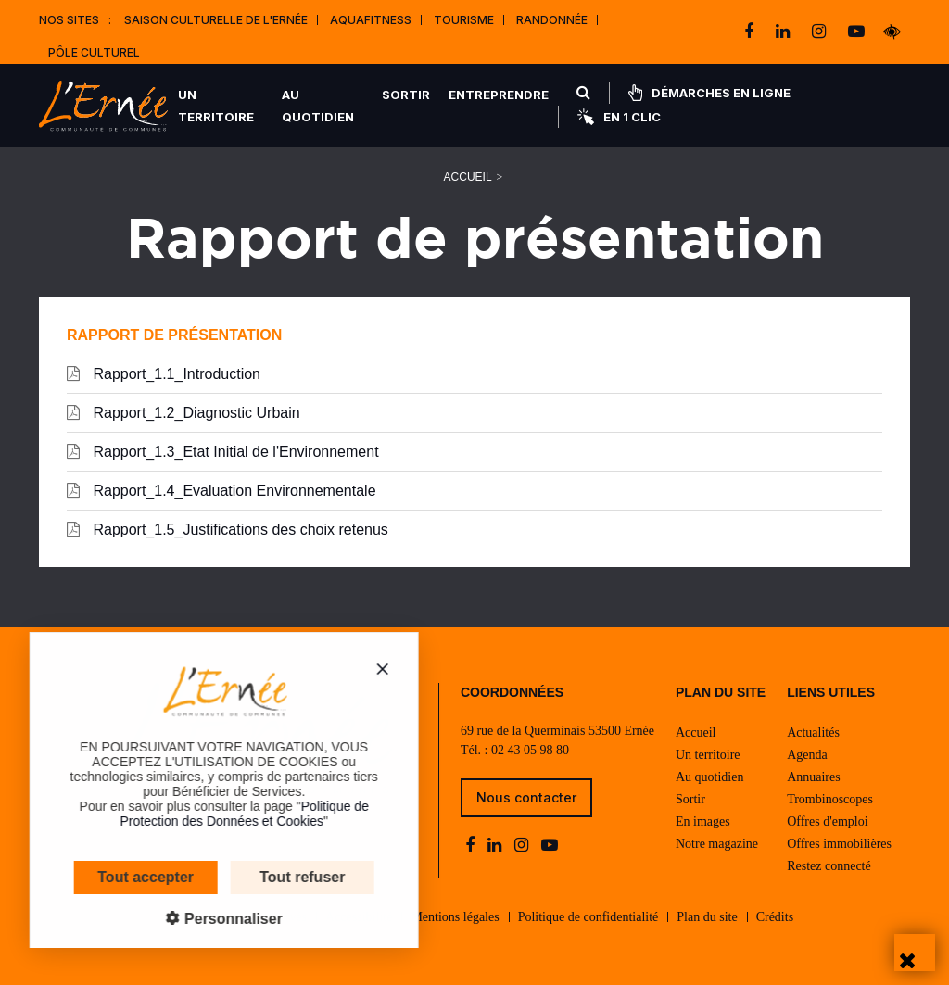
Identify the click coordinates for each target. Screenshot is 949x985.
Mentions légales (455, 917)
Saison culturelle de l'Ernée (216, 20)
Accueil (468, 177)
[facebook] (750, 31)
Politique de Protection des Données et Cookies (190, 813)
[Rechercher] (583, 93)
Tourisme (464, 20)
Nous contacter (526, 797)
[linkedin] (784, 31)
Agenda (807, 755)
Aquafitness (370, 20)
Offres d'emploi (827, 821)
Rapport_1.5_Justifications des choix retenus (227, 529)
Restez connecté (829, 866)
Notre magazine (717, 844)
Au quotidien (318, 105)
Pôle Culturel (94, 52)
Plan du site (707, 917)
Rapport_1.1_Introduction (163, 373)
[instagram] (820, 31)
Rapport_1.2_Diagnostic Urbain (183, 412)
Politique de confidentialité (588, 917)
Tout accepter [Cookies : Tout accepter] (92, 877)
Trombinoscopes (830, 799)
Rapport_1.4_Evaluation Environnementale (221, 490)
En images (703, 821)
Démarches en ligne (709, 92)
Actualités (813, 732)
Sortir (406, 94)
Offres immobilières (839, 844)
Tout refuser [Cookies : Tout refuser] (248, 877)
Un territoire (216, 105)
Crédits (774, 917)
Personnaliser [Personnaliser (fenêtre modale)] (177, 919)
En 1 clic (619, 116)
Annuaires (814, 777)
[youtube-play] (856, 31)
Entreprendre (499, 94)
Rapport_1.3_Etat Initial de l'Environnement (223, 451)
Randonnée (552, 20)
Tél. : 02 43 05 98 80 (515, 750)
